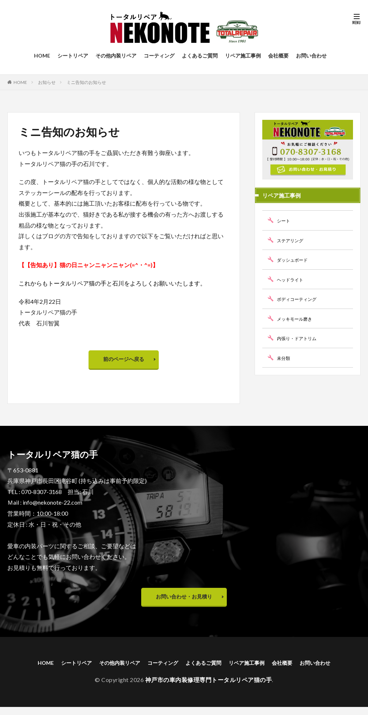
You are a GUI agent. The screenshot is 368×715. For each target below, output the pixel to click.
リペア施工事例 (243, 55)
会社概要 (278, 55)
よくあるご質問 (200, 55)
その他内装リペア (115, 55)
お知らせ (47, 82)
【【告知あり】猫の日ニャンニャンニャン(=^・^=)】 (88, 264)
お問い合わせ (311, 55)
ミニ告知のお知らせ (86, 82)
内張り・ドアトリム (300, 338)
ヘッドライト (292, 279)
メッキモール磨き (297, 319)
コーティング (159, 55)
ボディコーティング (300, 299)
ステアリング (292, 240)
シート (284, 220)
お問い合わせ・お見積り (184, 601)
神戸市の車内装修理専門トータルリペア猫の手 (208, 687)
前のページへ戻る (123, 361)
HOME (42, 55)
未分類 (284, 358)
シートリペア (72, 55)
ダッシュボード (295, 260)
